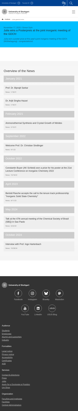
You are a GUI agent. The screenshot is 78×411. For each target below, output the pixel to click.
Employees (6, 332)
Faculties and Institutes (12, 397)
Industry (5, 338)
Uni (9, 3)
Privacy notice (8, 352)
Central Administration (11, 403)
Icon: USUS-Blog (52, 306)
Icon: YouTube (25, 306)
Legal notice (7, 349)
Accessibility (7, 355)
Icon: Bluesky (46, 291)
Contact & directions (10, 373)
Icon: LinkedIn (38, 306)
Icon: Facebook (18, 291)
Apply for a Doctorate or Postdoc (16, 382)
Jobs (4, 379)
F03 (25, 3)
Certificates (7, 359)
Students (6, 329)
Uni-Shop (6, 385)
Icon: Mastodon (59, 291)
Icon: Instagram (32, 291)
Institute (6, 18)
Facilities (6, 400)
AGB (4, 362)
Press (4, 376)
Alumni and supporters (11, 335)
